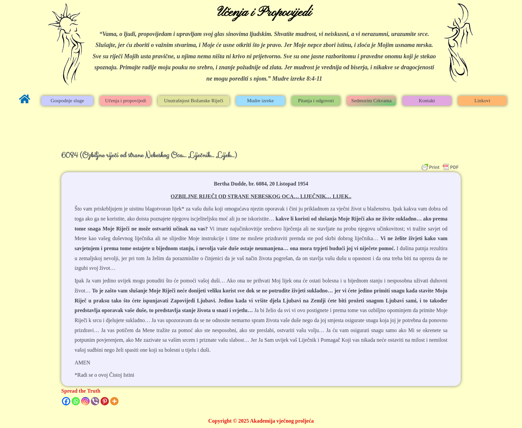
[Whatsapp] (76, 401)
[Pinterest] (105, 401)
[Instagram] (85, 401)
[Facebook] (66, 401)
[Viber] (95, 401)
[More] (114, 401)
